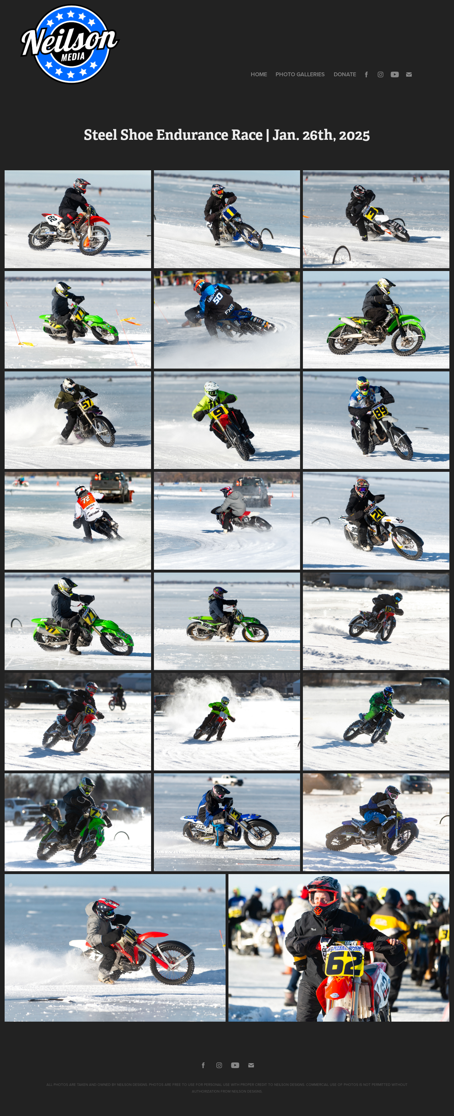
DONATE (345, 74)
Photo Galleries (300, 74)
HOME (259, 74)
